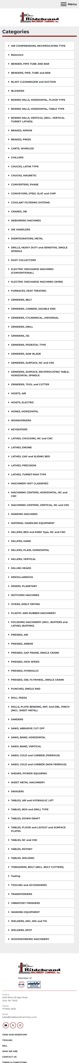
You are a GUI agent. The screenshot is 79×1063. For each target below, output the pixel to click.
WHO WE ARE (9, 1051)
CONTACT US (9, 1056)
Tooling (7, 1040)
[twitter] (13, 1025)
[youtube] (6, 1025)
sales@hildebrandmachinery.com (19, 1017)
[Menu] (64, 4)
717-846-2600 (9, 1008)
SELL (4, 1045)
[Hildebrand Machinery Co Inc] (39, 968)
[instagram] (20, 1025)
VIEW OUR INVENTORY (14, 1034)
